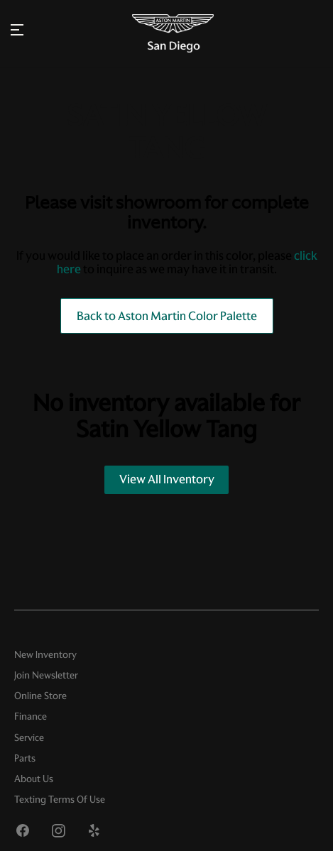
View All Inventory (166, 479)
